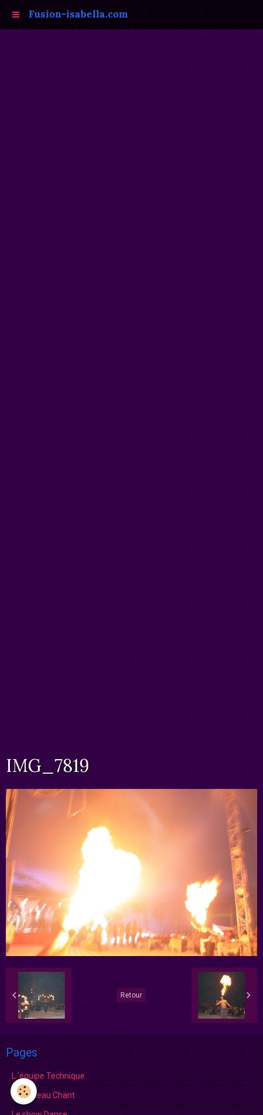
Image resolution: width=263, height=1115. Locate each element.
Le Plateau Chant (43, 1095)
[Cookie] (24, 1091)
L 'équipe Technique (48, 1076)
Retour (131, 995)
